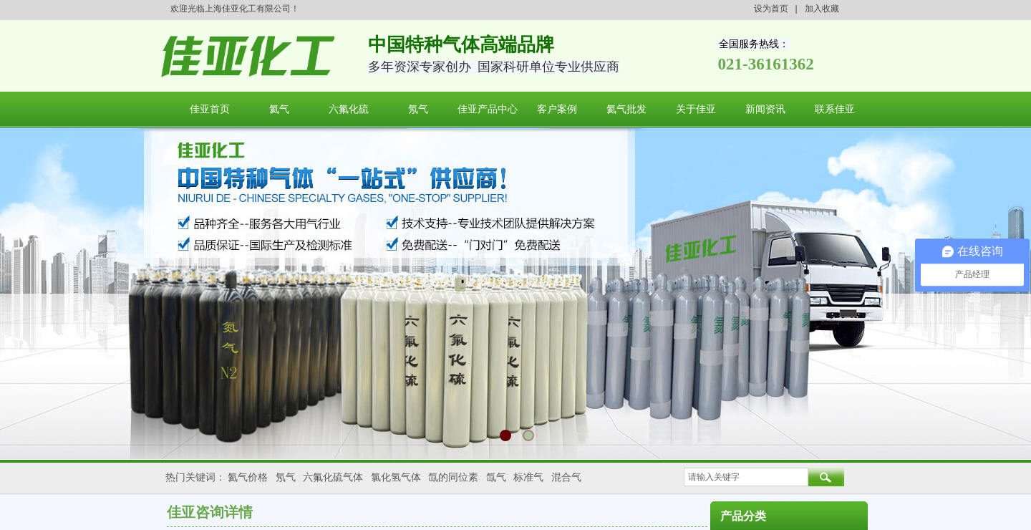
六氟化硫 (349, 109)
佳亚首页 (210, 109)
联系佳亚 (835, 109)
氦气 (279, 109)
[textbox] (746, 477)
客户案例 (557, 109)
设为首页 (771, 9)
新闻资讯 (765, 109)
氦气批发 (626, 109)
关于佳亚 (696, 109)
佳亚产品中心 (488, 109)
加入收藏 (822, 9)
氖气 (418, 109)
